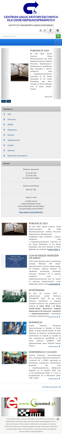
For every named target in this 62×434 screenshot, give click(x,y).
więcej (48, 96)
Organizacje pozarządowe (15, 156)
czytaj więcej (54, 250)
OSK (7, 114)
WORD (8, 124)
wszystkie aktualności (51, 387)
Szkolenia (9, 150)
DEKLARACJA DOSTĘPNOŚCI (31, 212)
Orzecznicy (9, 119)
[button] (5, 73)
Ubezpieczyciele (11, 140)
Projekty (8, 145)
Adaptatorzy (10, 130)
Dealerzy (8, 135)
